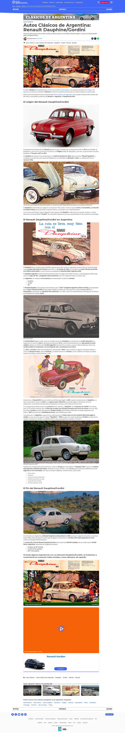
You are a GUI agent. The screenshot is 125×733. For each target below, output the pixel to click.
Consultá (60, 669)
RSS (96, 718)
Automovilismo (27, 702)
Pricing (70, 718)
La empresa (30, 718)
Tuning (50, 705)
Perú (74, 722)
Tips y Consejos (42, 705)
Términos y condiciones (50, 718)
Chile (45, 722)
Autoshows (57, 702)
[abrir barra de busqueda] (99, 2)
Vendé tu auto (104, 2)
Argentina (40, 722)
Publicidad (76, 718)
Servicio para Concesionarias (87, 718)
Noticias (51, 2)
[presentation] (61, 581)
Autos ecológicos (47, 702)
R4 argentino (71, 289)
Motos (86, 702)
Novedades (93, 702)
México (69, 722)
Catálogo (45, 2)
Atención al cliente (39, 718)
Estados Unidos (63, 722)
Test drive (34, 705)
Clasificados (59, 2)
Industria (70, 702)
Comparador (79, 2)
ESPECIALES (62, 9)
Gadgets (64, 702)
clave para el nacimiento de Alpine (42, 151)
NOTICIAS (16, 9)
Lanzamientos (78, 702)
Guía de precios (69, 2)
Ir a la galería (95, 604)
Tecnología (26, 705)
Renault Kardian (56, 656)
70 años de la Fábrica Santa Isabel (58, 90)
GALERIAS (109, 9)
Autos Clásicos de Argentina (44, 43)
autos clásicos (30, 43)
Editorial (18, 6)
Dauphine (57, 43)
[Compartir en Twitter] (95, 38)
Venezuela (85, 722)
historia (68, 43)
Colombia (50, 722)
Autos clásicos (28, 22)
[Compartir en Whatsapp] (98, 38)
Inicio (13, 6)
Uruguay (79, 722)
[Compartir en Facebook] (92, 38)
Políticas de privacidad (62, 718)
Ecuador (56, 722)
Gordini (63, 43)
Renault (74, 43)
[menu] (111, 2)
